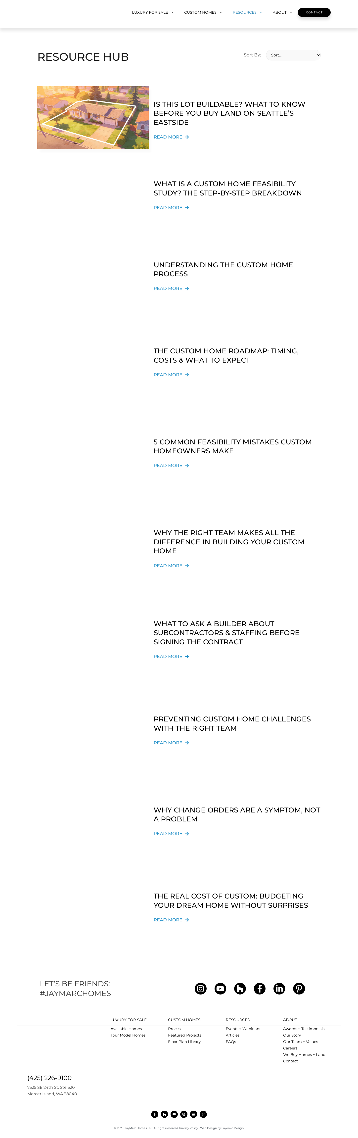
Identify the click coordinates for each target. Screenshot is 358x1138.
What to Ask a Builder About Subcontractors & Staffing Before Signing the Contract (227, 632)
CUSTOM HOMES (206, 12)
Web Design (208, 1128)
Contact (314, 12)
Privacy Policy (188, 1128)
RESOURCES (250, 12)
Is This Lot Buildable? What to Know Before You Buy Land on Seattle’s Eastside (230, 113)
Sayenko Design (233, 1128)
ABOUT (285, 12)
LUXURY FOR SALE (155, 12)
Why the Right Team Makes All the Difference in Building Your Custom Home (229, 541)
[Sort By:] (293, 55)
